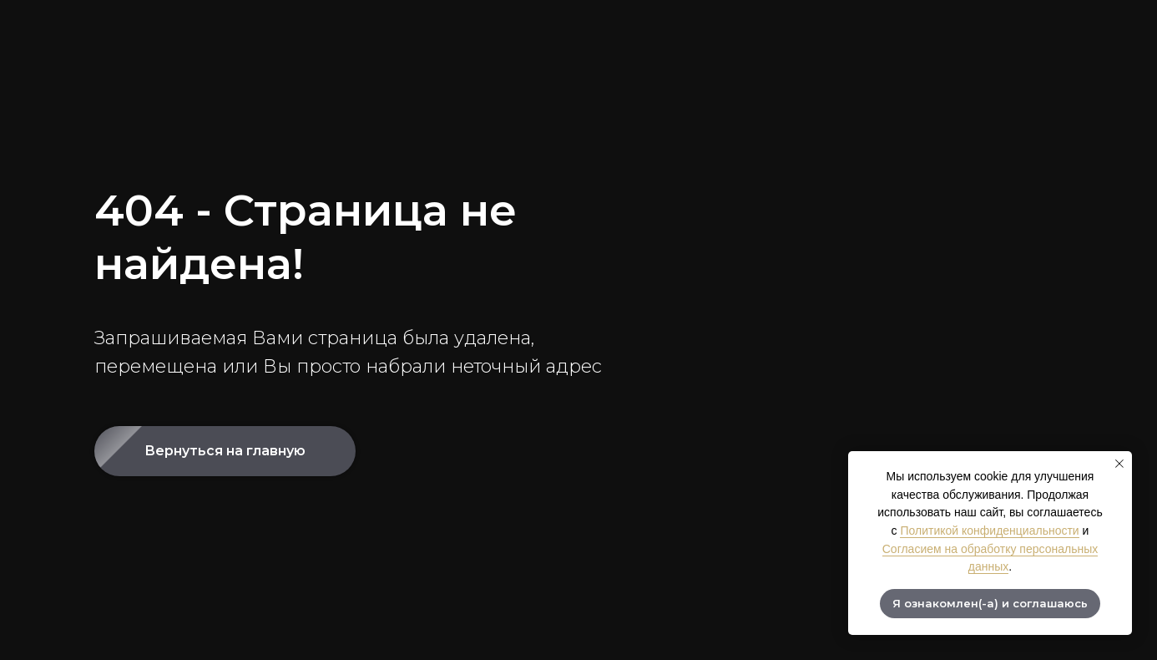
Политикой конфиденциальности (989, 530)
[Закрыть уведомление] (1119, 463)
